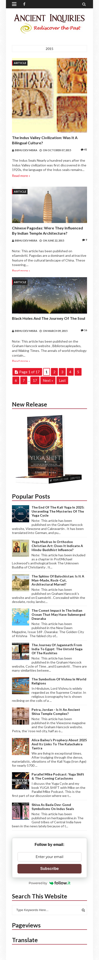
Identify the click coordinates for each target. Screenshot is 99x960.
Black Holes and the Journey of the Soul (48, 318)
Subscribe (49, 869)
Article (20, 63)
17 (35, 380)
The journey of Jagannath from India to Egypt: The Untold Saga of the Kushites (57, 649)
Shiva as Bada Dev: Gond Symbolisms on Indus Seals (53, 807)
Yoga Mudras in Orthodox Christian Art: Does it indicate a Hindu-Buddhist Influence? (57, 546)
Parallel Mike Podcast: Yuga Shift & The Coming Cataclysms (58, 776)
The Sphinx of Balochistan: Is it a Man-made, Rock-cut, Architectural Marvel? (58, 580)
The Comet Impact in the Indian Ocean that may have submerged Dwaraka (58, 614)
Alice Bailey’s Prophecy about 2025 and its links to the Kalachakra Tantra (59, 744)
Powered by (49, 883)
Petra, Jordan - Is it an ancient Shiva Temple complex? (56, 712)
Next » (48, 380)
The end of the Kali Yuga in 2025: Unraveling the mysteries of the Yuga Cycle (58, 511)
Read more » (21, 176)
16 (84, 330)
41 (84, 149)
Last (62, 380)
